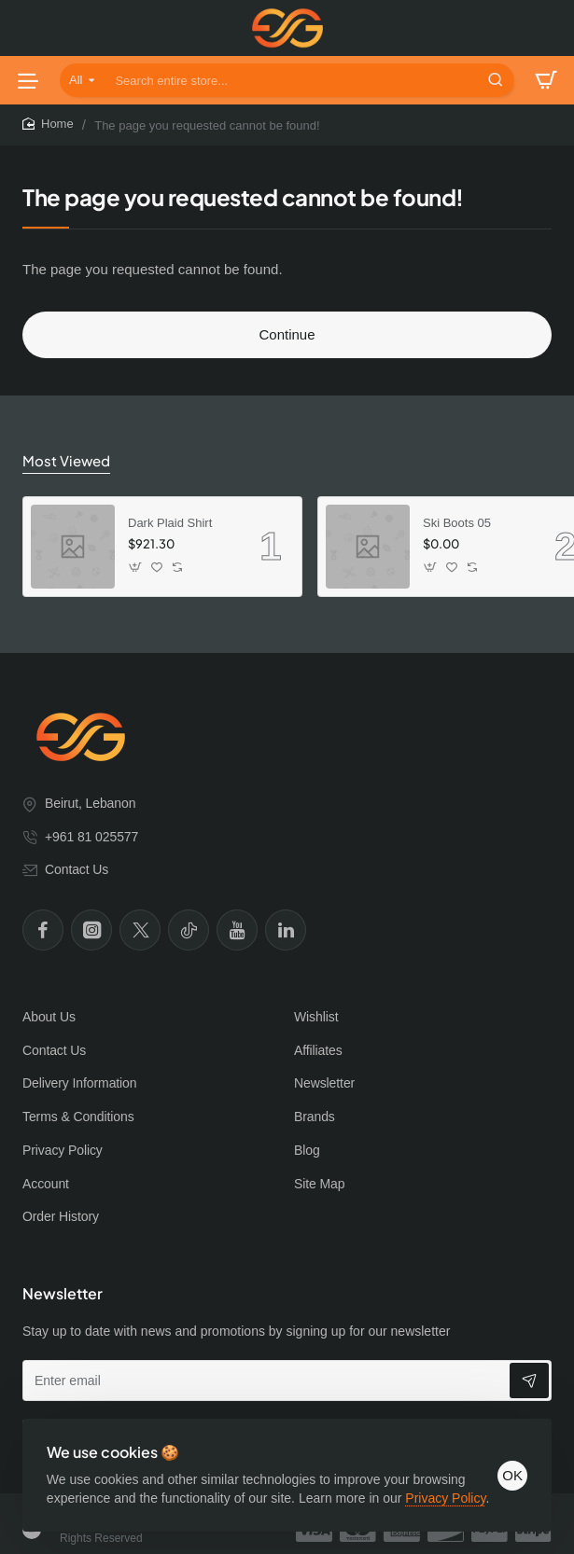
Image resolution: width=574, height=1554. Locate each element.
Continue (287, 334)
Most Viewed (63, 459)
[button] (136, 566)
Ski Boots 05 (457, 522)
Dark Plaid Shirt (170, 522)
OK (507, 1460)
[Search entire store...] (495, 80)
